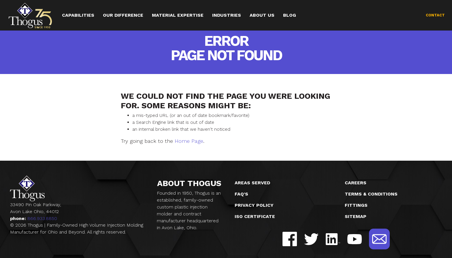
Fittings (356, 205)
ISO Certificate (255, 216)
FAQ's (241, 194)
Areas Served (252, 182)
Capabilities (78, 15)
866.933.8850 (42, 218)
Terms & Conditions (371, 194)
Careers (355, 182)
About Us (262, 15)
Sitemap (355, 216)
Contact (435, 15)
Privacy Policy (254, 205)
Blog (289, 15)
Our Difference (123, 15)
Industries (226, 15)
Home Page (189, 141)
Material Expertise (178, 15)
